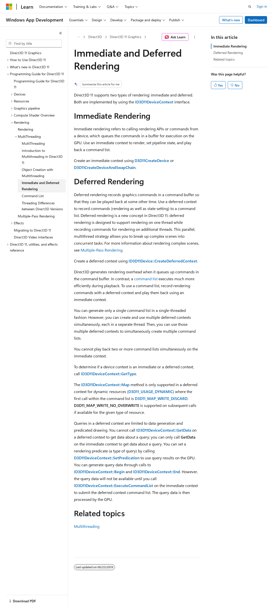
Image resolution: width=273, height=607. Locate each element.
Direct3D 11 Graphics (125, 36)
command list (146, 278)
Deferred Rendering (228, 52)
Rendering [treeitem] (25, 129)
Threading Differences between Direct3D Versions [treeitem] (42, 206)
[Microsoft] (9, 6)
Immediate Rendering (230, 46)
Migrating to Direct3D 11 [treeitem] (32, 230)
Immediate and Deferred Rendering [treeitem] (40, 185)
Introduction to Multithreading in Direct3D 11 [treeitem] (42, 156)
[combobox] (34, 43)
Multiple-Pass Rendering (101, 250)
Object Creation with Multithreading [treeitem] (37, 172)
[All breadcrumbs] (78, 37)
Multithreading (86, 526)
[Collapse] (60, 33)
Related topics (224, 59)
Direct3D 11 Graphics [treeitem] (25, 52)
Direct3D (95, 36)
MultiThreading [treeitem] (33, 143)
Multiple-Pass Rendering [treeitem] (36, 216)
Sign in (262, 6)
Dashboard (256, 20)
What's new (231, 20)
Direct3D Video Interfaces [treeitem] (33, 237)
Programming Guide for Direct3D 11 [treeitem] (39, 84)
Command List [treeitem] (33, 195)
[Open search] (250, 6)
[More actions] (194, 37)
